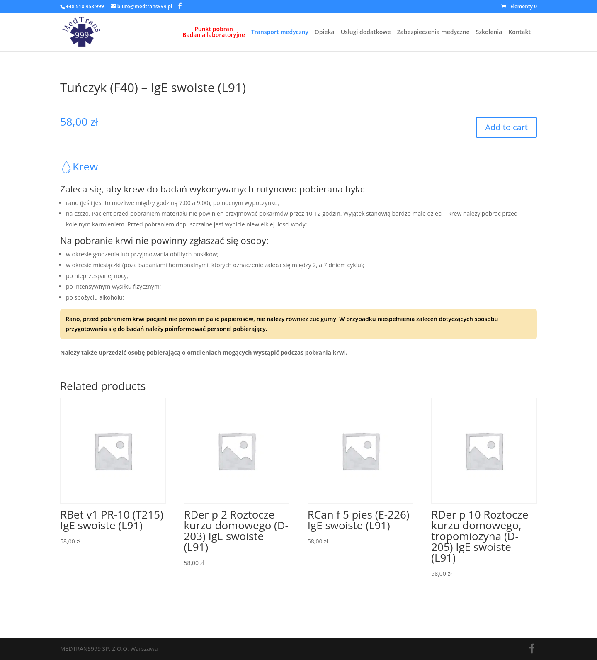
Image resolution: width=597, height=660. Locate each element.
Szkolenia (489, 32)
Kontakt (519, 32)
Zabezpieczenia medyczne (433, 32)
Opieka (325, 32)
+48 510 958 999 (85, 6)
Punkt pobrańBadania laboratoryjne (213, 32)
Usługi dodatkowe (366, 32)
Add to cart (506, 127)
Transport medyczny (279, 32)
